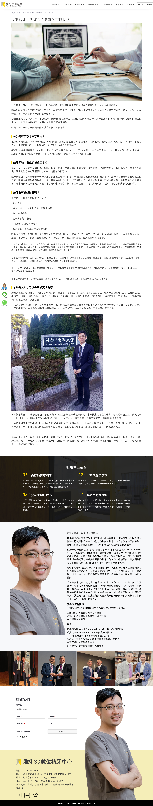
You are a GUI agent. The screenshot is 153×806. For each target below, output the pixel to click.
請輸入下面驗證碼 (24, 731)
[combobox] (46, 709)
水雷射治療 (67, 5)
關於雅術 (55, 5)
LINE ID (51, 723)
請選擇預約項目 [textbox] (22, 709)
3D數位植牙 (79, 5)
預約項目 (20, 705)
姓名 (19, 716)
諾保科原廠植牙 (94, 5)
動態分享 (119, 5)
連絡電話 (21, 723)
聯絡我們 (130, 5)
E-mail (52, 716)
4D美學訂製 (108, 5)
